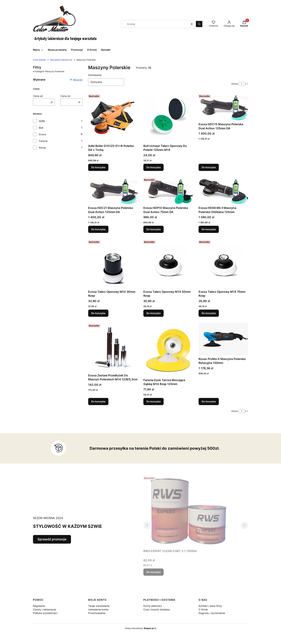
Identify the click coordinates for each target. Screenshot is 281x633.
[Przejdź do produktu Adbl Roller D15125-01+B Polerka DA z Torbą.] (113, 117)
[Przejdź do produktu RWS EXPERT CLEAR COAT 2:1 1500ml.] (188, 511)
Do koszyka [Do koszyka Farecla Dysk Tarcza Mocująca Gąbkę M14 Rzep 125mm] (153, 401)
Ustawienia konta (98, 609)
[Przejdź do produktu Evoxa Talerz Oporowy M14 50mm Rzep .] (168, 263)
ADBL (42, 121)
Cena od (38, 95)
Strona (234, 83)
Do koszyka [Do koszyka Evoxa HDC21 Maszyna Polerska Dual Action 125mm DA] (98, 229)
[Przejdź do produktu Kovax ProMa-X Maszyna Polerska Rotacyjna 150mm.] (223, 339)
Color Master (39, 59)
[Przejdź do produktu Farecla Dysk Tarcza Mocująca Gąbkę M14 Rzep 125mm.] (168, 350)
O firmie (203, 609)
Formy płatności (152, 605)
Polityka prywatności (45, 613)
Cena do (65, 95)
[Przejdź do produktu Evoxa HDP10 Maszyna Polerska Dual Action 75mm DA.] (168, 190)
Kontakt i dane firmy (210, 605)
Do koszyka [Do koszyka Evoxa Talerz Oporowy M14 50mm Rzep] (153, 313)
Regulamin (39, 605)
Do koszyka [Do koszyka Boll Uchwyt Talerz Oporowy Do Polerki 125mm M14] (153, 167)
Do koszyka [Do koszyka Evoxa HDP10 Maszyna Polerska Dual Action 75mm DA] (153, 229)
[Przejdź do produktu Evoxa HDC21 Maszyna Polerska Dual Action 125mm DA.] (113, 190)
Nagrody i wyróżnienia (212, 613)
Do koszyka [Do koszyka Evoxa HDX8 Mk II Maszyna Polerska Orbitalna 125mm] (209, 229)
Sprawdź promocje (51, 539)
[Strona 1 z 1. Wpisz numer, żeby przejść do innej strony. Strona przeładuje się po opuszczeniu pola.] (241, 84)
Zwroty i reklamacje (44, 609)
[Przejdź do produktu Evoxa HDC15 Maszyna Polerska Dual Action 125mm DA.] (223, 107)
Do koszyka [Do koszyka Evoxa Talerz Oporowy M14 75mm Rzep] (209, 313)
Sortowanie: (95, 75)
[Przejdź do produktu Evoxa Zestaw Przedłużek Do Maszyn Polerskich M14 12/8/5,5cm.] (113, 347)
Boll (41, 127)
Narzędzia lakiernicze (61, 59)
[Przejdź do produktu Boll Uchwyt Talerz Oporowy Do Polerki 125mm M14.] (168, 117)
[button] (199, 24)
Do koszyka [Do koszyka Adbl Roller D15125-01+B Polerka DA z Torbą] (98, 167)
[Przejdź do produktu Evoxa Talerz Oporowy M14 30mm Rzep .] (113, 263)
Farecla (43, 140)
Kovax (42, 147)
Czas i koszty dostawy (156, 609)
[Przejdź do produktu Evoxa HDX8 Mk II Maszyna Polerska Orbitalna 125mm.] (223, 190)
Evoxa (42, 134)
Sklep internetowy (139, 628)
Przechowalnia (96, 613)
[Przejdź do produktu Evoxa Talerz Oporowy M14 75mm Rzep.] (223, 263)
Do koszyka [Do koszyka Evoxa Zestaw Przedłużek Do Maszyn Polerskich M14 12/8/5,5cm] (98, 401)
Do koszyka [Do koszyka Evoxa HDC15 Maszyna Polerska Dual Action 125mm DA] (209, 167)
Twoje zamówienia (98, 605)
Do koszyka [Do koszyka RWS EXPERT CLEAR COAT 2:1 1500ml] (153, 572)
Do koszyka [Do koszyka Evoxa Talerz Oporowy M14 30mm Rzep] (98, 313)
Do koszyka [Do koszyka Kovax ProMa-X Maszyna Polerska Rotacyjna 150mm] (209, 401)
